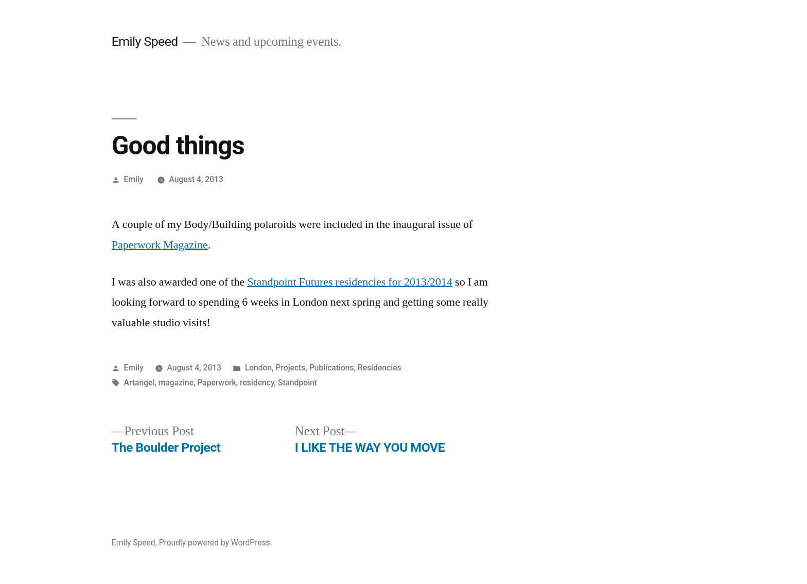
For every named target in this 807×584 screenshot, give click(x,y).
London (258, 368)
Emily (134, 179)
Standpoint (297, 382)
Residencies (379, 368)
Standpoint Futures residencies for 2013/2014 (349, 282)
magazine (176, 382)
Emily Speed (145, 41)
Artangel (139, 382)
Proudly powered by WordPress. (215, 542)
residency (257, 382)
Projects (291, 368)
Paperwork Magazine (160, 245)
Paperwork (216, 382)
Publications (331, 368)
